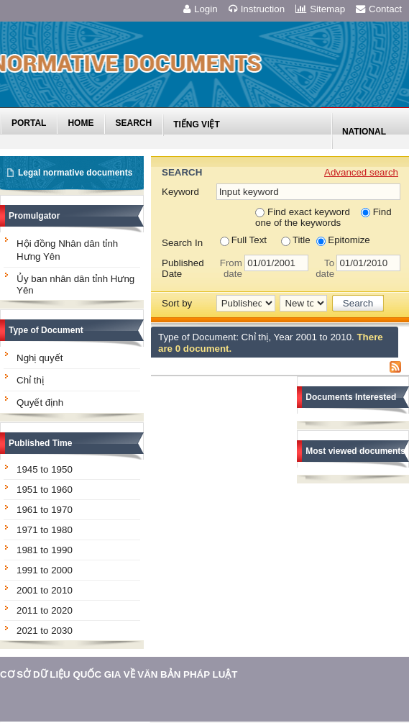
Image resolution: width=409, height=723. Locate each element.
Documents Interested (350, 397)
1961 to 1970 (45, 509)
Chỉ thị (30, 380)
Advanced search (361, 172)
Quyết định (40, 402)
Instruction (257, 9)
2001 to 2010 (45, 590)
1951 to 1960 (45, 489)
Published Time (40, 443)
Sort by (177, 303)
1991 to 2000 (45, 570)
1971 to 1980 (45, 529)
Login (200, 9)
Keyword (180, 191)
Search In (182, 242)
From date (231, 268)
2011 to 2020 (45, 610)
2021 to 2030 (45, 630)
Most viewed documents (355, 451)
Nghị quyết (40, 358)
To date (325, 268)
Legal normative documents (75, 173)
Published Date (183, 268)
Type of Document (46, 330)
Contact (379, 9)
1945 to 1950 (45, 469)
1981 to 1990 (45, 550)
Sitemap (320, 9)
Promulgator (34, 216)
